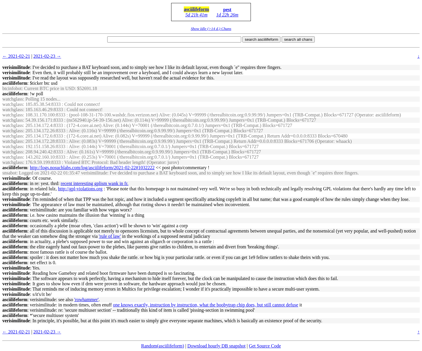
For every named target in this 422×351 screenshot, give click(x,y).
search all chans (298, 39)
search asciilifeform (261, 39)
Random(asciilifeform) (162, 345)
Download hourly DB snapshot (216, 345)
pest (227, 9)
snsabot (9, 172)
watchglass (12, 98)
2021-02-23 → (47, 56)
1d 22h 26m (227, 14)
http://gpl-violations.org (80, 188)
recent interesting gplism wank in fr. (94, 183)
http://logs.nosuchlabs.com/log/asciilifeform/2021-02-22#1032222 (92, 167)
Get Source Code (265, 345)
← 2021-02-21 (16, 56)
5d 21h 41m (196, 14)
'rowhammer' (86, 299)
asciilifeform (196, 9)
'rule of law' (110, 236)
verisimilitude (16, 67)
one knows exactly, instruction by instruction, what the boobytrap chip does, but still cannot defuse (205, 304)
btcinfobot (12, 88)
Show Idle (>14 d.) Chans (211, 28)
